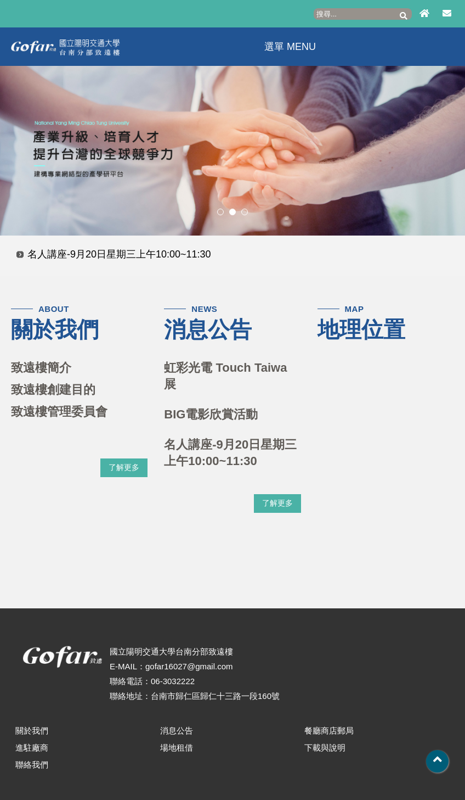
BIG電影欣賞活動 (211, 414)
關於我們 (31, 730)
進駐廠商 (31, 747)
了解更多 (124, 467)
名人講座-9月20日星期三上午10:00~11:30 (119, 254)
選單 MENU (287, 46)
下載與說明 (324, 747)
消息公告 (176, 730)
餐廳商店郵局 (329, 730)
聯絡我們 (31, 764)
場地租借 (176, 747)
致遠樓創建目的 (53, 389)
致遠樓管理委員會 (59, 411)
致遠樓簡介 (41, 367)
